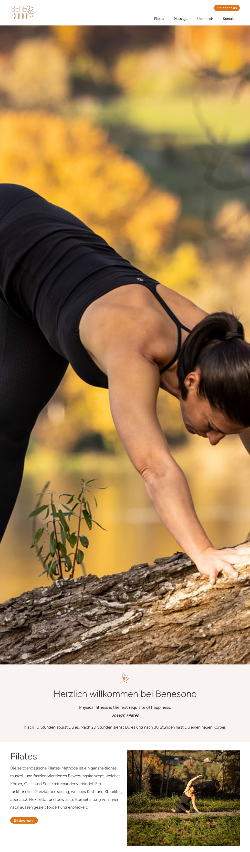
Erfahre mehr (24, 820)
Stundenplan (227, 8)
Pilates (159, 19)
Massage (181, 19)
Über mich (205, 19)
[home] (23, 12)
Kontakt (229, 19)
